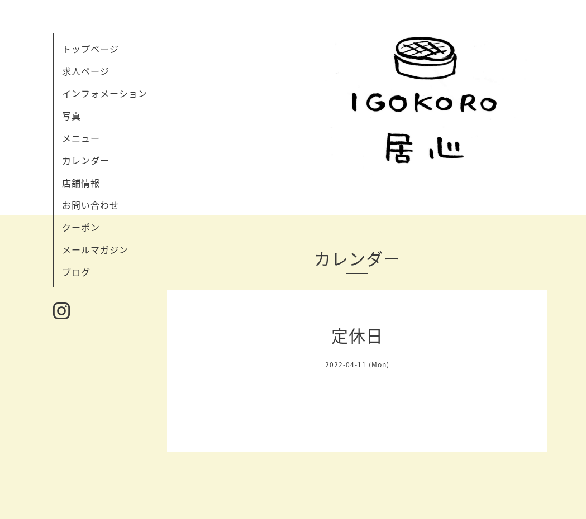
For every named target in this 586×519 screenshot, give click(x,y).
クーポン (81, 227)
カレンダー (85, 160)
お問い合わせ (90, 205)
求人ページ (85, 71)
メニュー (81, 138)
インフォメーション (104, 93)
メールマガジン (95, 249)
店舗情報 (81, 182)
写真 (71, 115)
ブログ (76, 271)
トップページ (90, 48)
